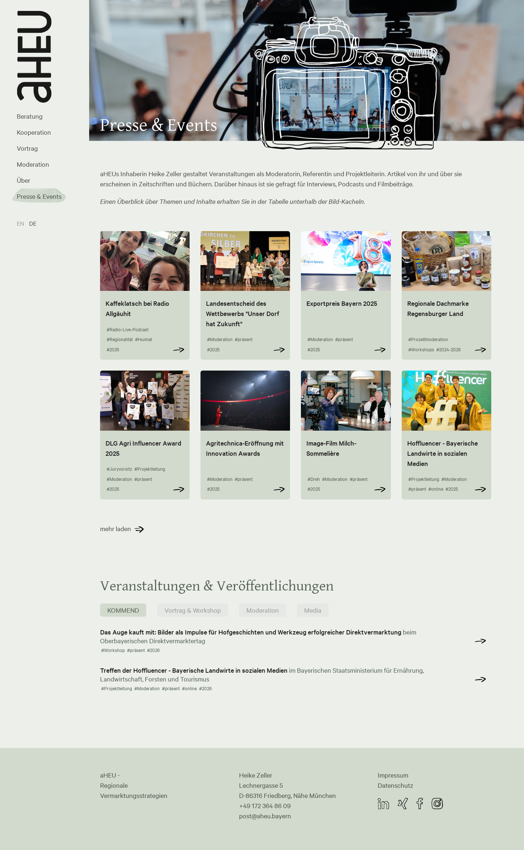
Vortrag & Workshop (192, 610)
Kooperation (34, 132)
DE (32, 223)
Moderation (33, 164)
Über (23, 180)
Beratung (30, 116)
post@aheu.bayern (265, 815)
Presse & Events (39, 196)
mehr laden (115, 528)
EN (21, 223)
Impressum (393, 775)
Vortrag (27, 148)
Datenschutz (395, 785)
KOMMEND (123, 610)
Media (312, 610)
